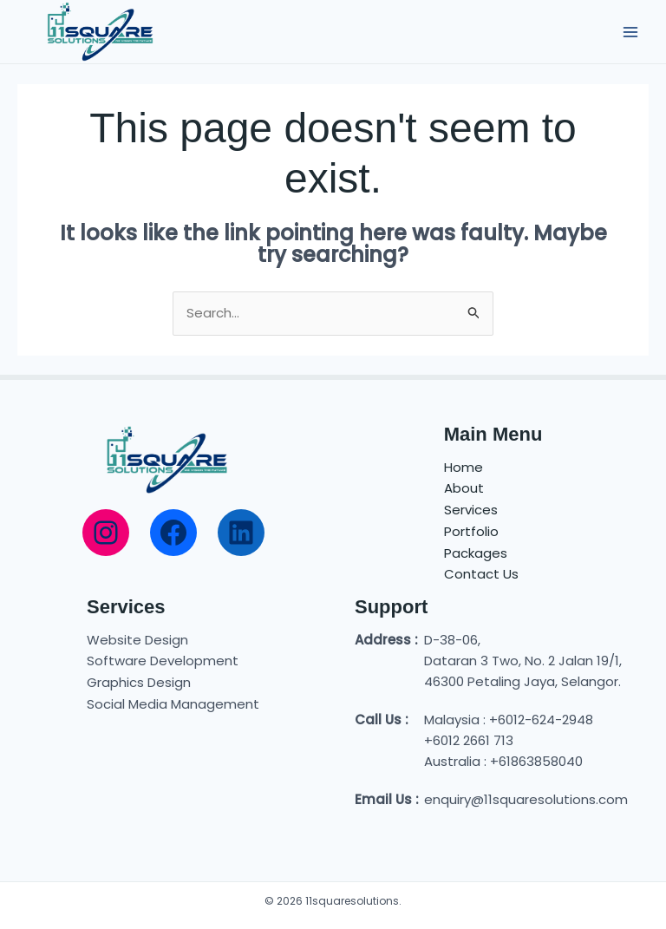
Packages (475, 553)
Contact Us (481, 574)
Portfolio (471, 531)
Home (463, 467)
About (464, 488)
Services (471, 509)
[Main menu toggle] (631, 31)
